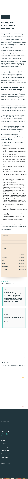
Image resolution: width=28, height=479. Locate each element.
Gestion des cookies (6, 454)
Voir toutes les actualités (6, 283)
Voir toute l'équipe (19, 273)
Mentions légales (5, 447)
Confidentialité (5, 450)
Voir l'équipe (21, 239)
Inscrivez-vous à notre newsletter (9, 426)
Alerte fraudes (5, 457)
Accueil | (3, 13)
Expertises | (7, 13)
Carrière (3, 443)
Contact (3, 440)
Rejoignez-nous (5, 421)
